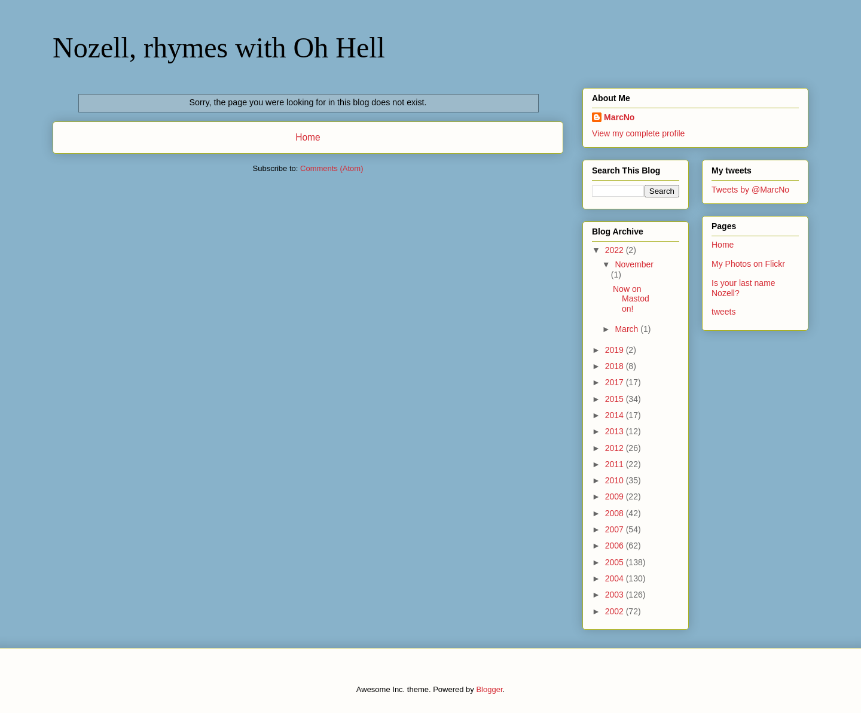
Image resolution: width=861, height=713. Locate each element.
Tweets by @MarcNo (750, 189)
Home (307, 137)
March (627, 329)
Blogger (489, 689)
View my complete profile (638, 133)
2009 (615, 496)
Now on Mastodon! (631, 299)
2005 (615, 562)
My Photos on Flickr (748, 264)
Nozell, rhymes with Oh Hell (219, 47)
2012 (615, 448)
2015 (615, 399)
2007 (615, 529)
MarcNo (619, 117)
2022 (615, 250)
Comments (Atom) (331, 168)
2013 (615, 431)
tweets (723, 311)
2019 (615, 350)
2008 (615, 513)
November (634, 264)
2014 (615, 415)
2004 (615, 578)
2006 (615, 545)
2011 (615, 464)
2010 (615, 480)
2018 (615, 366)
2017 (615, 382)
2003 (615, 594)
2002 (615, 611)
